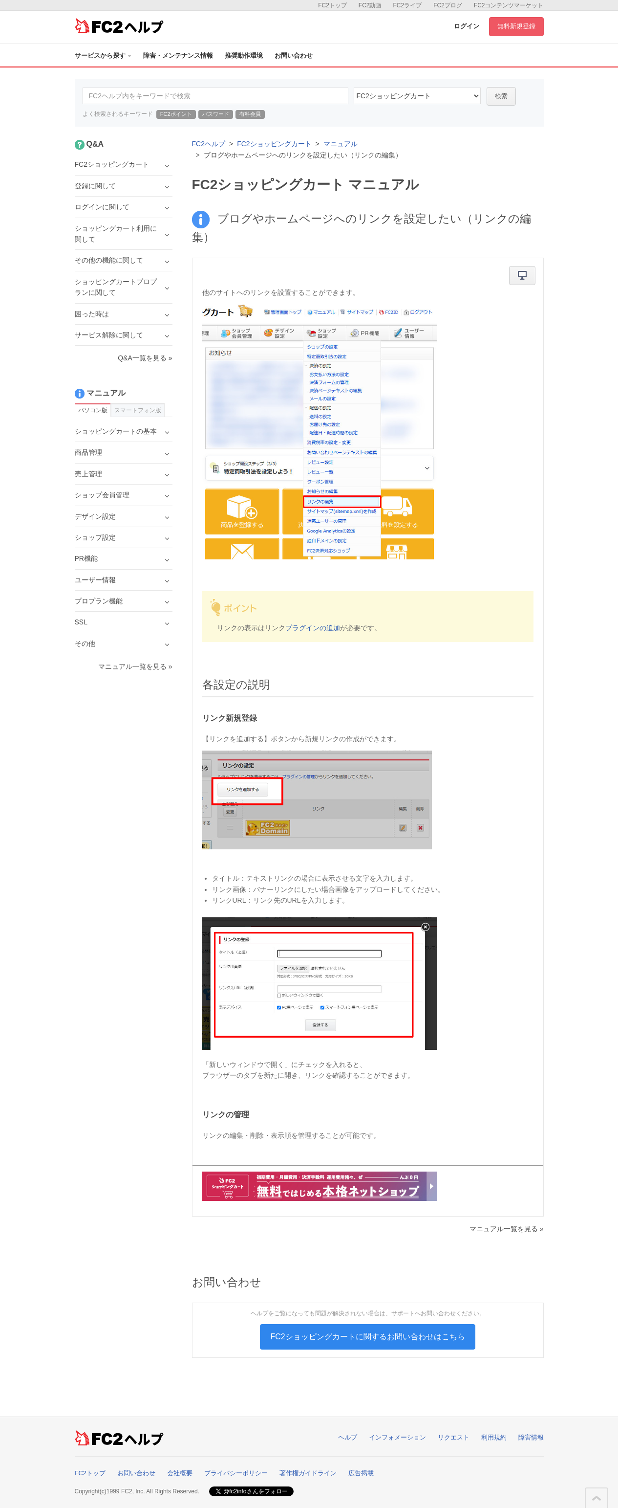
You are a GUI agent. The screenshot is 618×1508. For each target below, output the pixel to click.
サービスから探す (103, 55)
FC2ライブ (407, 5)
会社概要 (179, 1473)
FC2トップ (332, 5)
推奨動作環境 (244, 55)
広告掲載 (361, 1473)
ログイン (466, 26)
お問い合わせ (294, 55)
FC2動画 (370, 5)
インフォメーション (397, 1437)
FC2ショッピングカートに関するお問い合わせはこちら (367, 1336)
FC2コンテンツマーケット (509, 5)
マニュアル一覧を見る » (506, 1229)
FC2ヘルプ (208, 144)
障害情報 (531, 1437)
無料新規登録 (516, 26)
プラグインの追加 (312, 628)
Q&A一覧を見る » (145, 358)
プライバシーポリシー (236, 1473)
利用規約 (494, 1437)
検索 (501, 96)
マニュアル (340, 144)
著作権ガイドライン (308, 1473)
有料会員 (250, 114)
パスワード (215, 114)
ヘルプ (347, 1437)
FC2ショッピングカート (274, 144)
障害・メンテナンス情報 (178, 55)
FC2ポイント (176, 114)
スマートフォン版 (137, 410)
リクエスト (453, 1437)
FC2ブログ (447, 5)
